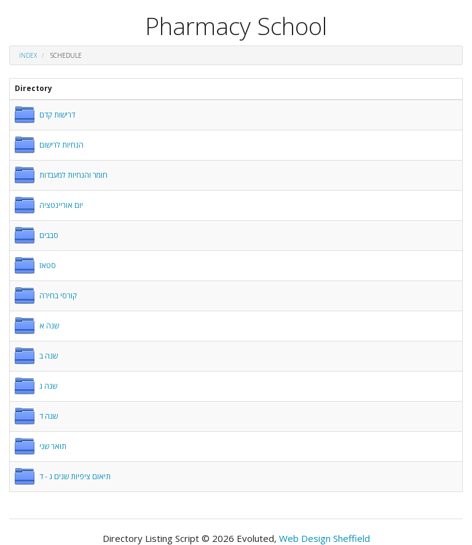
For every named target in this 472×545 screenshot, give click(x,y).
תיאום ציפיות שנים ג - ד (75, 476)
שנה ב (48, 356)
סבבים (48, 235)
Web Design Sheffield (324, 538)
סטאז (47, 265)
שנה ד (48, 416)
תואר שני (52, 446)
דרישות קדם (57, 114)
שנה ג (48, 386)
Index (28, 55)
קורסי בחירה (58, 295)
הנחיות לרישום (61, 145)
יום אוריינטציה (61, 205)
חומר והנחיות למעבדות (73, 175)
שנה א (49, 325)
